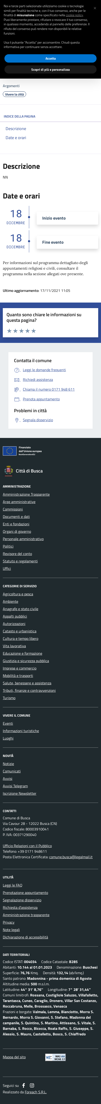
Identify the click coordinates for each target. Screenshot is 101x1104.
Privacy (8, 922)
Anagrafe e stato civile (20, 609)
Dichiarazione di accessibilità (25, 937)
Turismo (9, 698)
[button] (95, 7)
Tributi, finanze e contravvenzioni (29, 690)
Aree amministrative (19, 501)
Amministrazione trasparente (26, 915)
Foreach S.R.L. (36, 1092)
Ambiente (10, 601)
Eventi (8, 723)
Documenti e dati (16, 516)
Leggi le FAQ (12, 885)
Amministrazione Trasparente (26, 494)
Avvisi (7, 778)
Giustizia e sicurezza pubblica (26, 661)
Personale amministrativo (23, 539)
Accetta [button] (50, 58)
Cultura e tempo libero (20, 638)
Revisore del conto (17, 553)
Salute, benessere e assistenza (27, 683)
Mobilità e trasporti (18, 675)
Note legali (11, 929)
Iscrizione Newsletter (19, 793)
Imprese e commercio (19, 668)
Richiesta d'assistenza (20, 907)
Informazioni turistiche (21, 731)
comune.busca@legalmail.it (71, 857)
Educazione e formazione (22, 653)
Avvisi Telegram (15, 786)
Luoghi (8, 738)
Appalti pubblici (15, 616)
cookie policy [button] (74, 15)
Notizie (8, 763)
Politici (8, 546)
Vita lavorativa (14, 646)
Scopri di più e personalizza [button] (50, 69)
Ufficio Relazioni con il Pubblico (27, 846)
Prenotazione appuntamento (25, 892)
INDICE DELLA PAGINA (50, 116)
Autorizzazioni (14, 623)
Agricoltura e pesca (18, 594)
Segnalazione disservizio (22, 900)
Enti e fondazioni (16, 524)
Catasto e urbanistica (19, 631)
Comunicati (12, 771)
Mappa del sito (14, 1057)
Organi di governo (17, 531)
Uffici (7, 568)
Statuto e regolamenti (20, 561)
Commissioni (13, 509)
